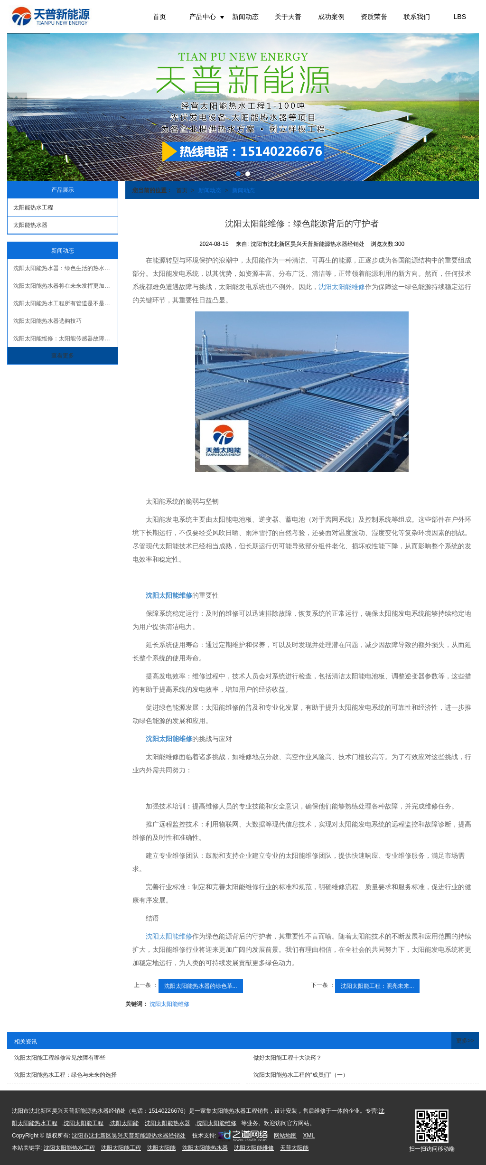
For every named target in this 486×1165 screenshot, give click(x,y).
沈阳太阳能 (124, 1123)
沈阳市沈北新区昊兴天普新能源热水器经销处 (129, 1135)
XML (309, 1135)
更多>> (465, 1040)
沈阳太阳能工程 (83, 1123)
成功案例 (331, 16)
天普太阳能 (294, 1148)
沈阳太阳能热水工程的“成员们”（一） (300, 1074)
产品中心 (202, 16)
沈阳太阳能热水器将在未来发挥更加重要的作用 (65, 285)
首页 (159, 16)
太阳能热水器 (30, 225)
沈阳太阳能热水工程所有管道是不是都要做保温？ (65, 303)
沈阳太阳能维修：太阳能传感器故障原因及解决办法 (65, 338)
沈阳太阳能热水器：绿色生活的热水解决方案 (65, 268)
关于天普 (288, 16)
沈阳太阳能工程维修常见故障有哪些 (59, 1057)
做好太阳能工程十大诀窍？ (287, 1057)
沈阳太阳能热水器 (167, 1123)
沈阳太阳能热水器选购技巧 (47, 321)
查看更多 (62, 355)
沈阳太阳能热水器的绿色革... (200, 986)
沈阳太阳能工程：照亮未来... (377, 986)
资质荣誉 (374, 16)
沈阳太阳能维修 (341, 287)
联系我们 (416, 16)
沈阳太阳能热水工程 (69, 1148)
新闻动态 (245, 16)
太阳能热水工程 (33, 207)
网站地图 (285, 1135)
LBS (460, 16)
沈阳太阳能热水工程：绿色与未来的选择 (65, 1074)
